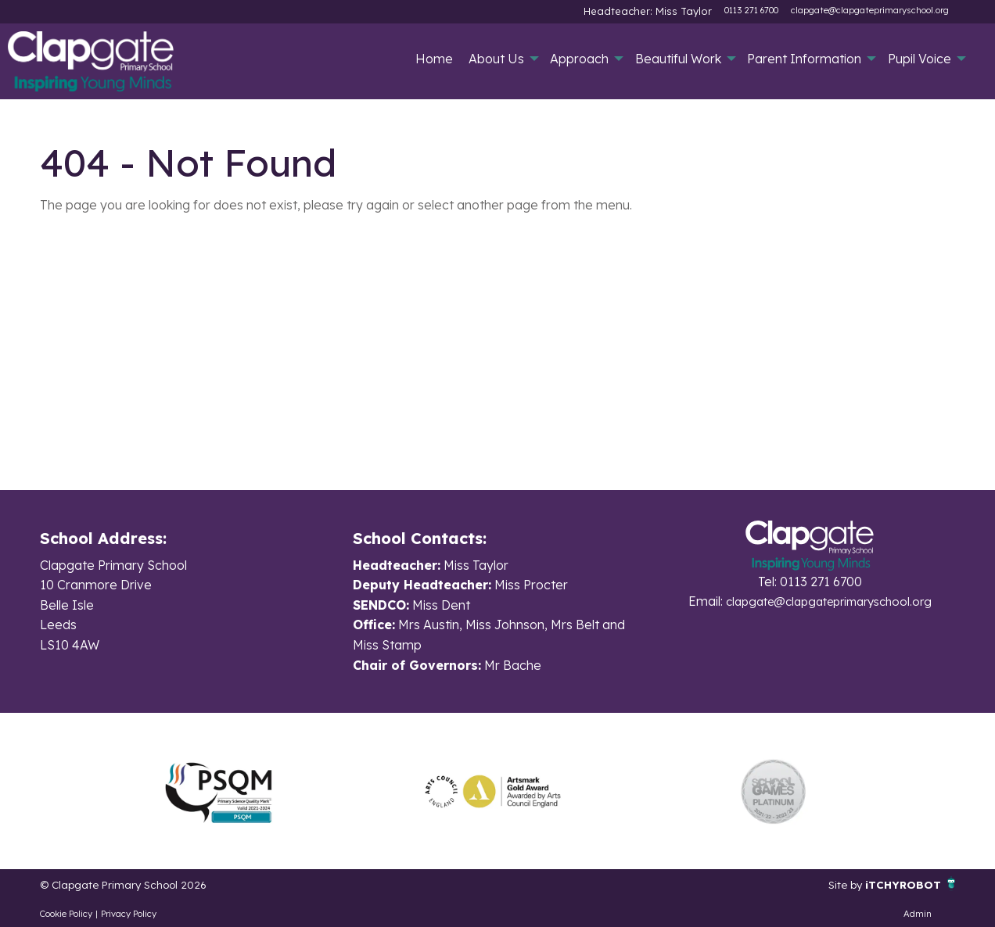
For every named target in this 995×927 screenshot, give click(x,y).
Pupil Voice (919, 58)
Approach (579, 58)
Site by (834, 884)
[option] (218, 791)
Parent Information (804, 58)
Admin (917, 913)
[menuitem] (434, 58)
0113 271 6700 (751, 10)
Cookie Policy (66, 913)
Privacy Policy (128, 913)
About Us (496, 58)
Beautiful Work (678, 58)
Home (434, 58)
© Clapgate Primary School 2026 (136, 884)
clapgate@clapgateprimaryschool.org (870, 10)
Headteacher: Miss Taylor (660, 10)
